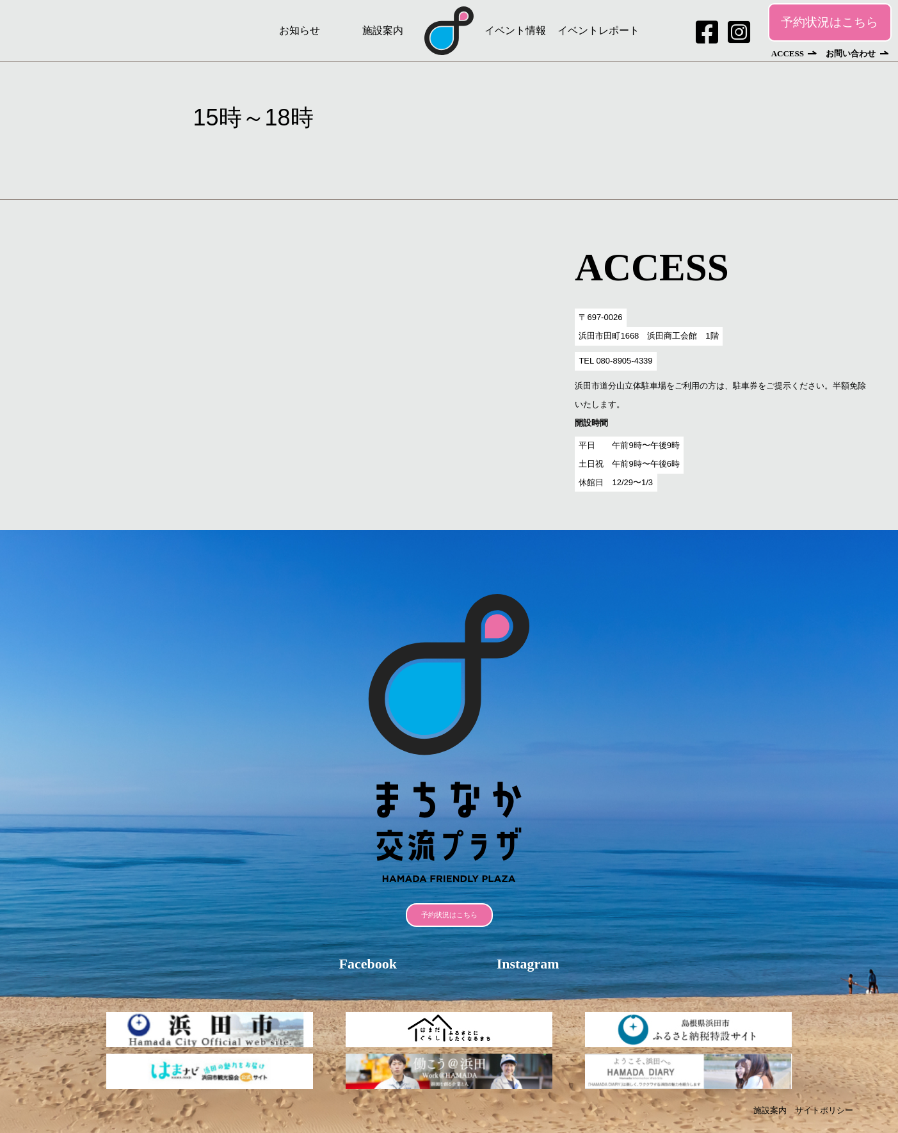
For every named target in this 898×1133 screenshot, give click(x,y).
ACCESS (787, 53)
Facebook (367, 964)
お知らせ (299, 30)
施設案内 (382, 30)
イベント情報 (515, 30)
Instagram (528, 964)
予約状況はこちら (829, 22)
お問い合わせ (851, 53)
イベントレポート (598, 30)
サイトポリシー (824, 1110)
